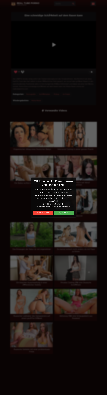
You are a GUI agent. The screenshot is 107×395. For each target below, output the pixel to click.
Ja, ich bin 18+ (63, 213)
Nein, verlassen (43, 213)
